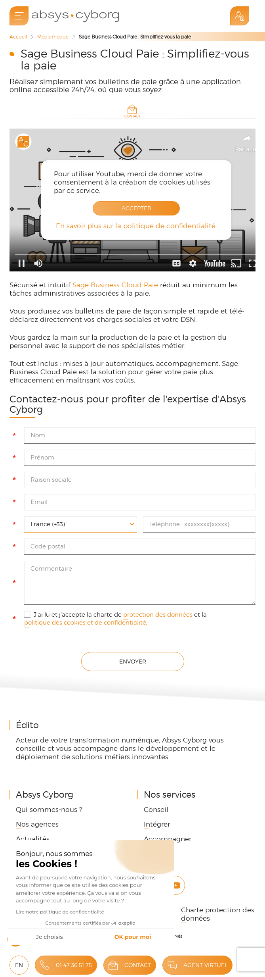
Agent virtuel (205, 965)
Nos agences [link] (37, 824)
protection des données (158, 614)
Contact (137, 965)
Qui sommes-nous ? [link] (49, 810)
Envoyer (132, 661)
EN (19, 965)
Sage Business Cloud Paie (115, 285)
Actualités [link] (33, 839)
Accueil (18, 37)
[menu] (19, 15)
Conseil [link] (156, 810)
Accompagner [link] (167, 839)
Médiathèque (53, 37)
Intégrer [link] (157, 824)
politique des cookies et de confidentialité (85, 622)
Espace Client (239, 15)
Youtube (175, 885)
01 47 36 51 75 (74, 965)
